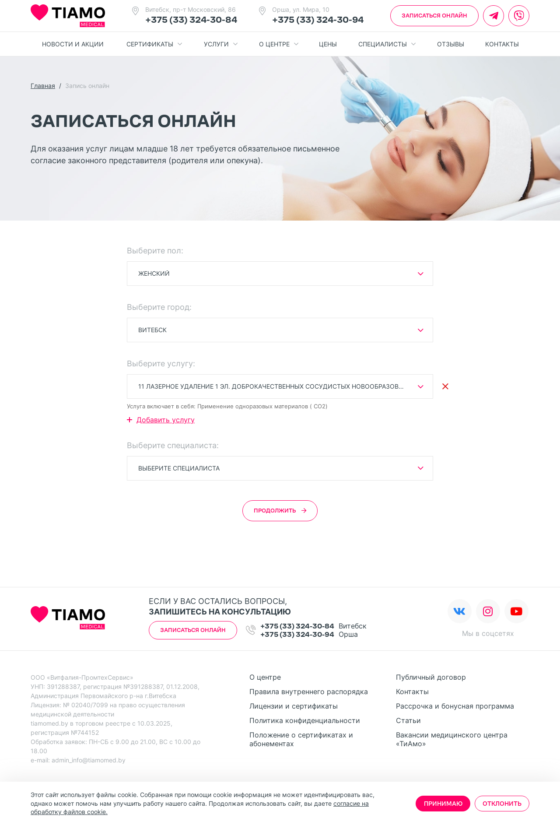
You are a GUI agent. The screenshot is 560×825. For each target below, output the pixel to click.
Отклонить (502, 803)
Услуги (221, 44)
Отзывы (450, 44)
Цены (328, 44)
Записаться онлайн (434, 15)
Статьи (408, 720)
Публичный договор (431, 677)
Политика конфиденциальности (304, 720)
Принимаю (443, 803)
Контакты (502, 44)
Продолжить (280, 510)
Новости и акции (73, 44)
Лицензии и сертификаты (293, 706)
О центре (278, 44)
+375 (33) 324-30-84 (191, 20)
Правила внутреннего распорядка (308, 691)
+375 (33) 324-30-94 (318, 20)
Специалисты (387, 44)
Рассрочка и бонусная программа (455, 706)
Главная (43, 85)
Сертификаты (154, 44)
